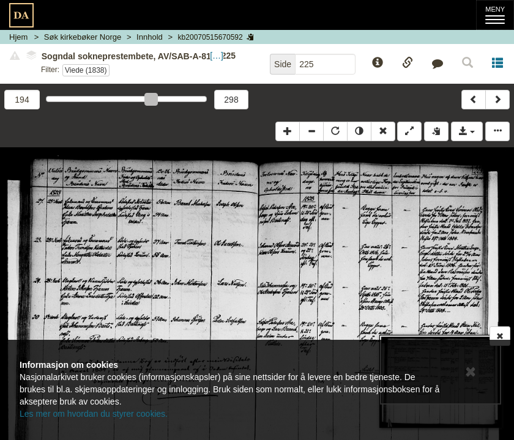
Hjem (18, 37)
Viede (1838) (86, 70)
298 (231, 100)
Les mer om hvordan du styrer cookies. (94, 414)
